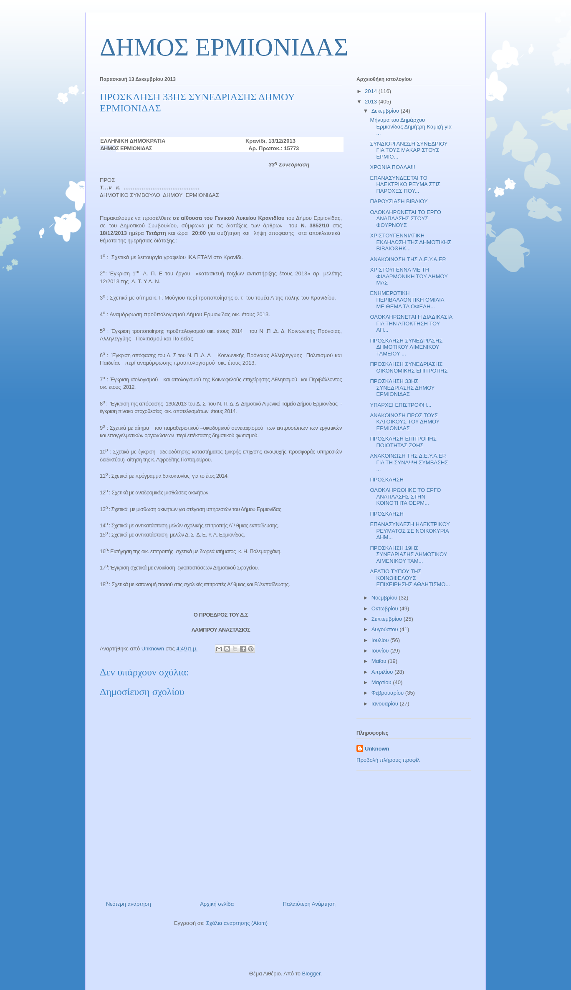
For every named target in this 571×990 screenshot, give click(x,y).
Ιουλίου (380, 640)
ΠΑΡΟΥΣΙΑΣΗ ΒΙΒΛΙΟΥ (398, 201)
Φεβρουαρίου (388, 693)
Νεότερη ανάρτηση (128, 904)
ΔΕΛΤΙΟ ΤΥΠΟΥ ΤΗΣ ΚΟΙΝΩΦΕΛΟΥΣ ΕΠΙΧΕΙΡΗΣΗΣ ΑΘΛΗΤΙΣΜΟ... (410, 577)
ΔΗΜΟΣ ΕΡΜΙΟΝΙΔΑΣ (224, 47)
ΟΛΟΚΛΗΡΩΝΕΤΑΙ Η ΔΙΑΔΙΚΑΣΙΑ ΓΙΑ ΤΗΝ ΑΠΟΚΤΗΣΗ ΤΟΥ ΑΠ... (411, 323)
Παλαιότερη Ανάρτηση (309, 904)
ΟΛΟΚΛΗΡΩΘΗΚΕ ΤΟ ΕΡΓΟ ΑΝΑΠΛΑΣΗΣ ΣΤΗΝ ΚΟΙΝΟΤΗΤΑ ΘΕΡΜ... (405, 496)
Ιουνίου (380, 650)
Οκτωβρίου (385, 608)
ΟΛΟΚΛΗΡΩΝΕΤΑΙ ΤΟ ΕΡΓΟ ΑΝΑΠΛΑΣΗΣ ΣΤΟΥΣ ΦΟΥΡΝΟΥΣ (405, 218)
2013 (372, 101)
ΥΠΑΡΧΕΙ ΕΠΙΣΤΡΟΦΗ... (400, 405)
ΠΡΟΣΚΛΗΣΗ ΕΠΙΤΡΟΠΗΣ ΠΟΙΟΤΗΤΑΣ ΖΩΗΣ (403, 442)
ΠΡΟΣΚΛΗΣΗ (386, 479)
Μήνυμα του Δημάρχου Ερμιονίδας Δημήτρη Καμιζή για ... (411, 126)
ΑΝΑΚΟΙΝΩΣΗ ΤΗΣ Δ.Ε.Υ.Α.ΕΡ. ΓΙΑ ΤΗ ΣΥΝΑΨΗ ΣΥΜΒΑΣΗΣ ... (409, 462)
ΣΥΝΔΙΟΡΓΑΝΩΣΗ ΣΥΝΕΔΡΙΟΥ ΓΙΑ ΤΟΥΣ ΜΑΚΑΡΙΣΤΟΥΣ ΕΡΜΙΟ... (408, 150)
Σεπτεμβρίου (387, 619)
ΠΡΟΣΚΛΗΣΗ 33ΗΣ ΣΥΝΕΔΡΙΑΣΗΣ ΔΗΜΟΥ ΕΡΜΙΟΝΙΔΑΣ (402, 387)
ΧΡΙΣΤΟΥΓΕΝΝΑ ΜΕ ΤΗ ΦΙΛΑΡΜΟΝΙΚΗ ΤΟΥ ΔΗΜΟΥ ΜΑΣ (408, 276)
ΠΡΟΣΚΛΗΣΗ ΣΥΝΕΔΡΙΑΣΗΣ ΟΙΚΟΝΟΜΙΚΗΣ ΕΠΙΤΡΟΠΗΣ (408, 367)
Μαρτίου (382, 682)
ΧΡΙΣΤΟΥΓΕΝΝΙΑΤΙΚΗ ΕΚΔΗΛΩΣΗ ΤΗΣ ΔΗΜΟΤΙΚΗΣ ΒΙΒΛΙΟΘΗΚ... (410, 242)
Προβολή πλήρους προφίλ (388, 760)
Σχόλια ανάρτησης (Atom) (237, 923)
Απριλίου (382, 672)
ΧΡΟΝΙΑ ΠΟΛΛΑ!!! (392, 167)
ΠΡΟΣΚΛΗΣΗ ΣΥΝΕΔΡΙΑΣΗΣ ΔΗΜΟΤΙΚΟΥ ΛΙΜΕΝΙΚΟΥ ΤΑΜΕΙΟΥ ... (406, 347)
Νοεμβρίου (385, 598)
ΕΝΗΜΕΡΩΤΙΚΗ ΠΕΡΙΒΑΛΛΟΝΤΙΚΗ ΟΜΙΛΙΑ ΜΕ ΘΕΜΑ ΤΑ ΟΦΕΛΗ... (407, 299)
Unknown (377, 749)
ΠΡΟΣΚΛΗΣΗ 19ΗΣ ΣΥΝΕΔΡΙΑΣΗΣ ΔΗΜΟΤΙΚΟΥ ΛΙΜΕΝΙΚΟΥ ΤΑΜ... (408, 554)
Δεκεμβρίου (386, 111)
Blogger (311, 973)
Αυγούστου (385, 629)
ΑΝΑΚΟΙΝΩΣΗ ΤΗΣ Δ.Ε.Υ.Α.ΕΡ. (408, 259)
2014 (372, 91)
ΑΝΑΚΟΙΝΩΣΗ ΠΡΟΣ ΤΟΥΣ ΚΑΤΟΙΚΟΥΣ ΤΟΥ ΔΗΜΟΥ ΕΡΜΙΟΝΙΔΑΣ (405, 421)
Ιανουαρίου (385, 703)
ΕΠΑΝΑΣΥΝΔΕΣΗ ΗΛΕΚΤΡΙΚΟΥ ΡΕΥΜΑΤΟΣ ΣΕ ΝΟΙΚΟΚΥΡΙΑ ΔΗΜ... (410, 530)
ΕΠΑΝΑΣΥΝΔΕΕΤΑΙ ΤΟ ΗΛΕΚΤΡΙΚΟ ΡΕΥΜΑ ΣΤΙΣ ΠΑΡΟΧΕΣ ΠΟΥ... (405, 184)
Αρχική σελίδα (217, 904)
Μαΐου (379, 661)
